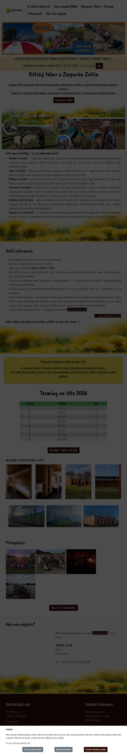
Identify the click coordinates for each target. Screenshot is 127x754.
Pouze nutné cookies (33, 749)
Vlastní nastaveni (63, 749)
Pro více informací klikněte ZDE (18, 743)
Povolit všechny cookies (95, 749)
